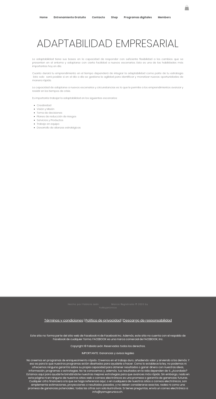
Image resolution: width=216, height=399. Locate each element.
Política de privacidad (103, 320)
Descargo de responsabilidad (147, 320)
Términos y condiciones (63, 320)
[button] (187, 7)
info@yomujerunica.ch (107, 392)
